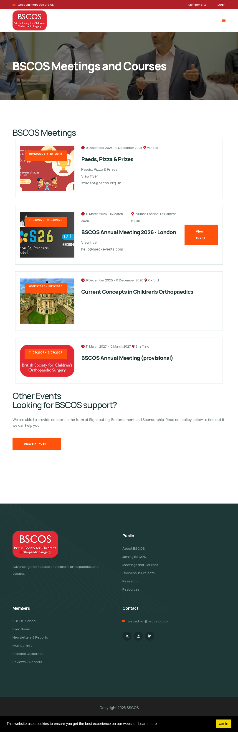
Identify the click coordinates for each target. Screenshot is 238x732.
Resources (130, 589)
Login (221, 5)
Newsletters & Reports (30, 637)
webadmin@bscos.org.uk (36, 5)
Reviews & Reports (27, 661)
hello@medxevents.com (102, 249)
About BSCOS (133, 548)
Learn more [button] (147, 724)
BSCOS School (24, 621)
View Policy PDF (36, 444)
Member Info (23, 645)
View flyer (89, 176)
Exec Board (21, 629)
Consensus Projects (138, 573)
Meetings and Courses (140, 564)
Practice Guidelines (28, 653)
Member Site (197, 5)
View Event (200, 234)
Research (130, 581)
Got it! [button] (223, 724)
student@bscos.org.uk (101, 183)
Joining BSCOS (134, 556)
